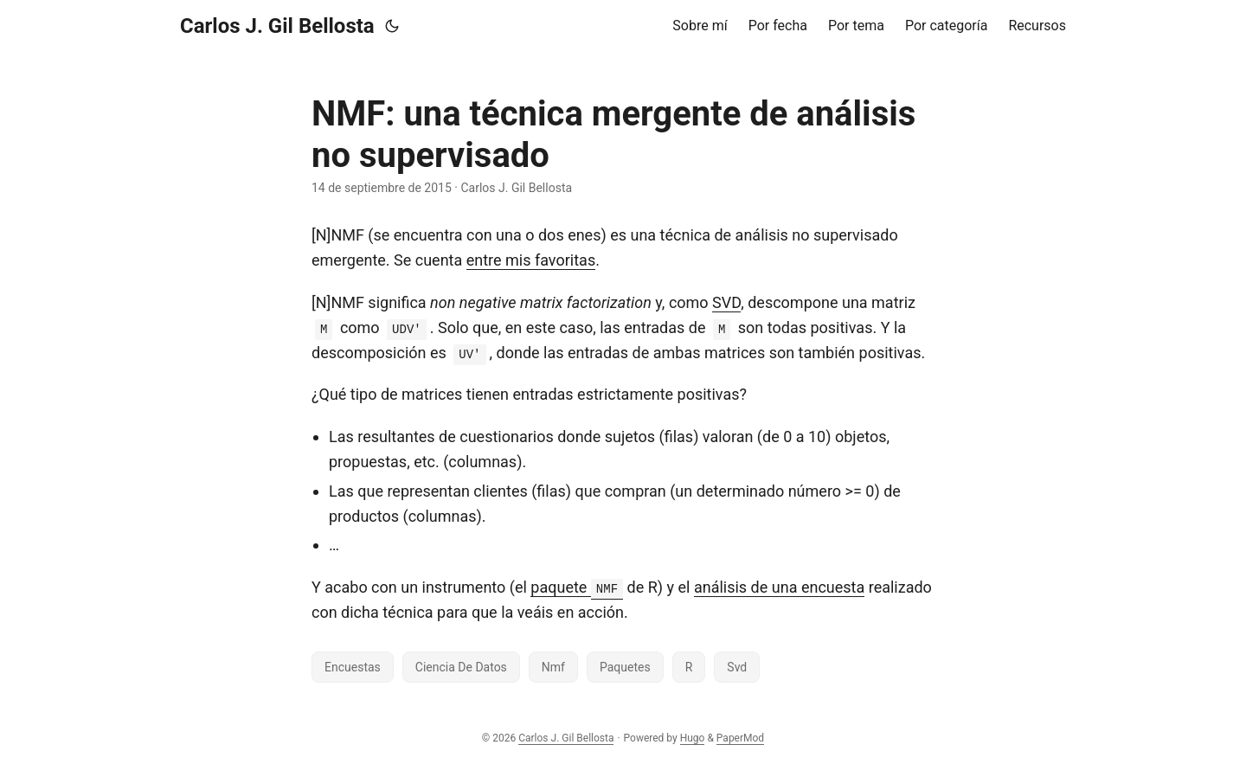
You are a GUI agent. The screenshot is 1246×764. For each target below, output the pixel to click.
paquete (576, 587)
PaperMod (740, 738)
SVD (726, 302)
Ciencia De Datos (461, 667)
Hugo (692, 738)
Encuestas (352, 667)
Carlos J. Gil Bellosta (277, 26)
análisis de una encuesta (779, 587)
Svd (737, 667)
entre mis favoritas (530, 260)
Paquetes (625, 667)
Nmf (553, 667)
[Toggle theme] (392, 26)
